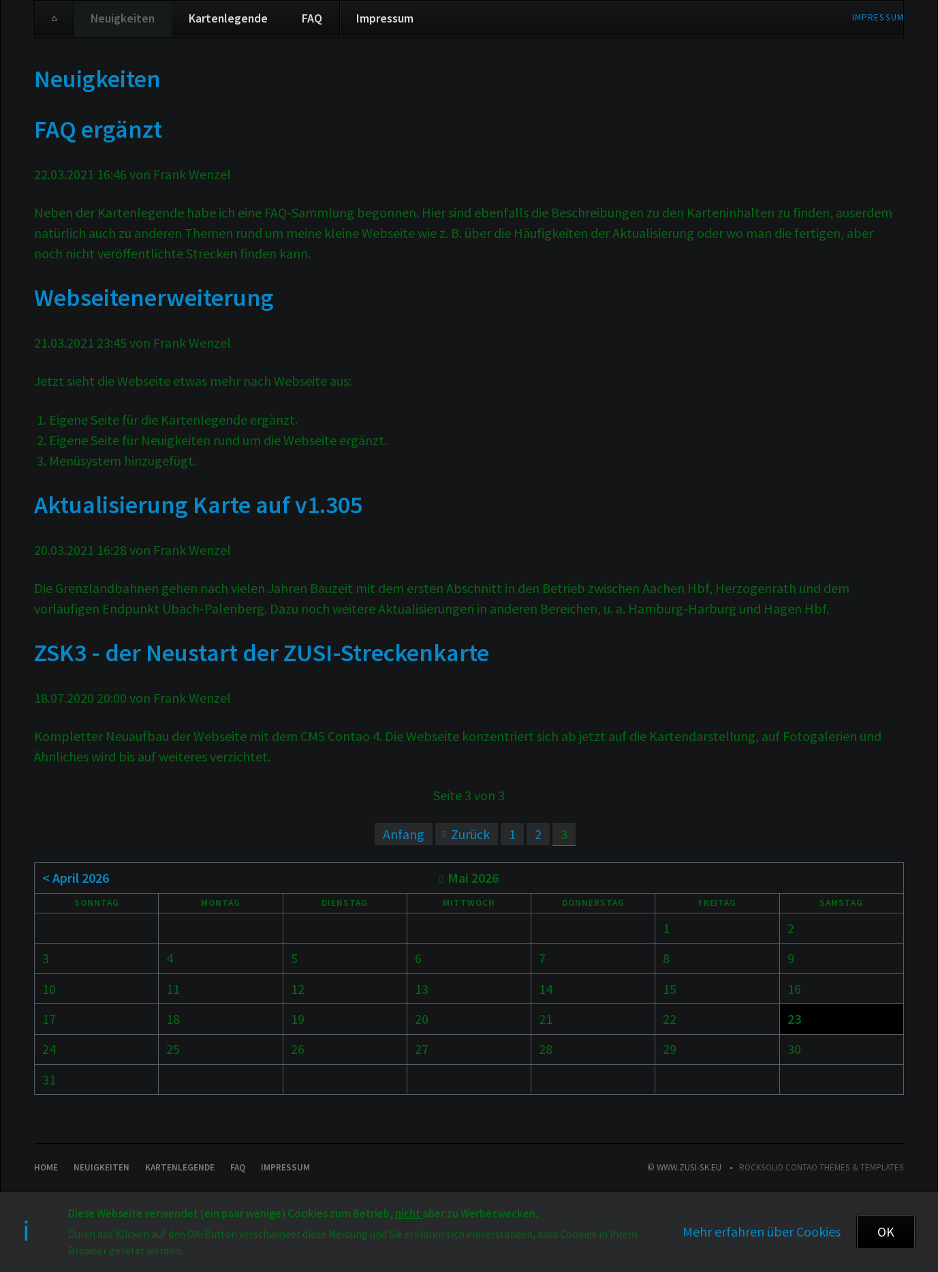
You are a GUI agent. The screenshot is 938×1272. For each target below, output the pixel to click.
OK (885, 1231)
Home (54, 19)
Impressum (878, 17)
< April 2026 (75, 877)
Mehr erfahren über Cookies (762, 1231)
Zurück (470, 834)
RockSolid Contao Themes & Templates (821, 1167)
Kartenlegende (228, 18)
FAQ (312, 18)
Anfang (403, 834)
